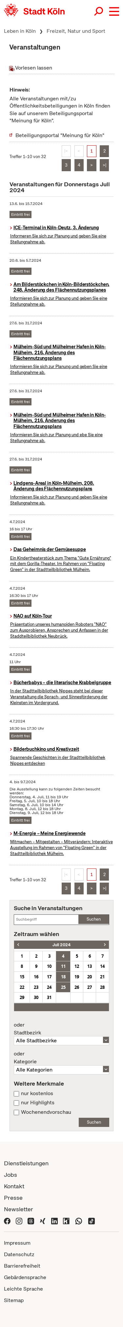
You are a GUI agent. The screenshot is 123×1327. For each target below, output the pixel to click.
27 (89, 987)
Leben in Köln (20, 31)
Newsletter (18, 1209)
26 (76, 987)
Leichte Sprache (23, 1288)
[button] (114, 11)
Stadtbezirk (61, 1029)
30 (36, 997)
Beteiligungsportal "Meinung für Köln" (59, 135)
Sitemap (14, 1300)
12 (76, 966)
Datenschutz (19, 1254)
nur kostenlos (37, 1093)
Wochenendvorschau (46, 1112)
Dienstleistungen (26, 1163)
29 (22, 997)
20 (89, 977)
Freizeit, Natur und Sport (76, 31)
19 (76, 977)
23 (36, 987)
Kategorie (61, 1058)
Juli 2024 (61, 945)
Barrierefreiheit (22, 1265)
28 (102, 987)
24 (49, 987)
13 (89, 966)
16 (36, 977)
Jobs (10, 1174)
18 (63, 977)
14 (102, 966)
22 (22, 987)
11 (63, 966)
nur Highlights (37, 1102)
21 (102, 977)
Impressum (17, 1242)
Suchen (94, 919)
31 (49, 997)
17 (49, 977)
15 (22, 977)
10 (49, 966)
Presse (13, 1197)
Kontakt (14, 1186)
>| (104, 165)
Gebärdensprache (25, 1277)
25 (63, 987)
